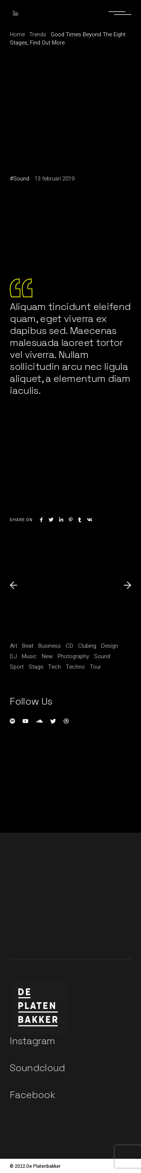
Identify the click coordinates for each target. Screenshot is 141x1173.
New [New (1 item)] (47, 656)
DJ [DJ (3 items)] (13, 656)
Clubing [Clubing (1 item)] (87, 646)
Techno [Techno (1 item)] (75, 667)
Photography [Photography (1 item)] (73, 656)
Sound (21, 178)
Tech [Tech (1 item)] (54, 667)
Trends (37, 34)
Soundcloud (37, 1067)
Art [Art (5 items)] (13, 646)
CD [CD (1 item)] (69, 646)
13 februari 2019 (54, 178)
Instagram (32, 1040)
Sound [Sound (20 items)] (102, 656)
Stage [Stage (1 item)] (36, 667)
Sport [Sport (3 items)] (17, 667)
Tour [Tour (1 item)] (95, 667)
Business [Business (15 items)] (49, 646)
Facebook (32, 1094)
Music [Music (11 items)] (29, 656)
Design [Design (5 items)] (109, 646)
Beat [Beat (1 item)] (27, 646)
